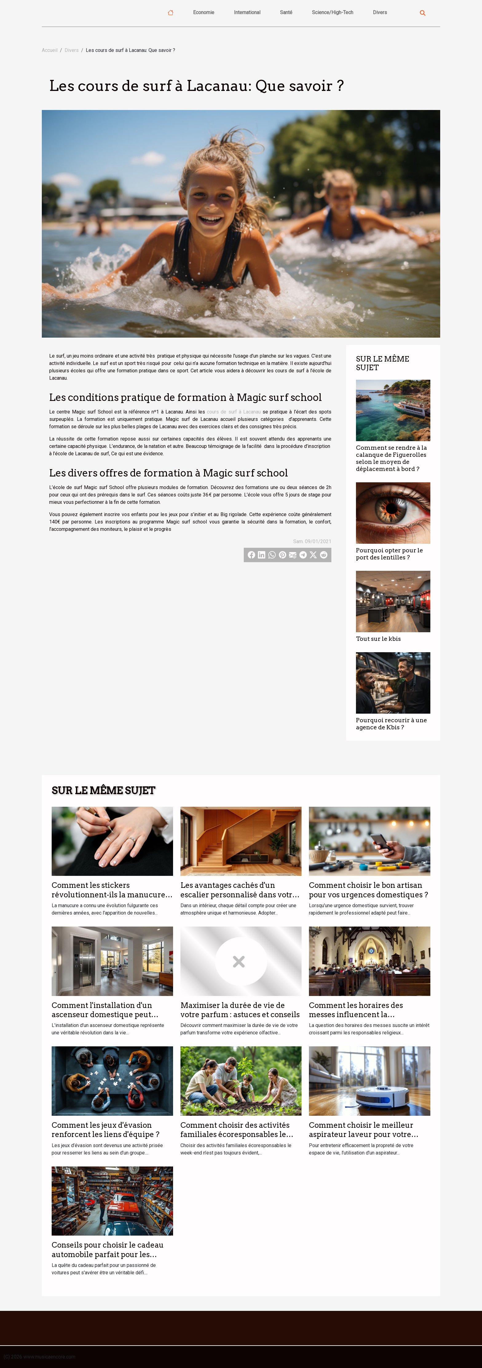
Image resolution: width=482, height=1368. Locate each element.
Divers (380, 12)
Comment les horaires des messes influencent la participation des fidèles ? (356, 1015)
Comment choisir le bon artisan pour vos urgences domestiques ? (368, 890)
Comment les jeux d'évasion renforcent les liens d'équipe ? (106, 1130)
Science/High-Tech (332, 12)
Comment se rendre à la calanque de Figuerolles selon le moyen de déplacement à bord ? (391, 458)
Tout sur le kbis (378, 638)
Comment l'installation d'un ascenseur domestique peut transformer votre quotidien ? (105, 1015)
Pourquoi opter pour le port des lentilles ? (389, 554)
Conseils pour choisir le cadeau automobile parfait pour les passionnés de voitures (108, 1254)
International (247, 12)
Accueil (49, 50)
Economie (203, 12)
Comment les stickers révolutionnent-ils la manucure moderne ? (108, 894)
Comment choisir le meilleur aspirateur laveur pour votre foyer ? (361, 1134)
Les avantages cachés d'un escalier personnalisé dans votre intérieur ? (238, 894)
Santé (286, 12)
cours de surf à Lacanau (234, 412)
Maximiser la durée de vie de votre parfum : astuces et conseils (240, 1010)
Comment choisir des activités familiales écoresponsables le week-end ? (235, 1134)
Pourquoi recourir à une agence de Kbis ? (391, 724)
